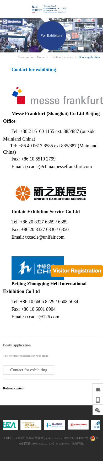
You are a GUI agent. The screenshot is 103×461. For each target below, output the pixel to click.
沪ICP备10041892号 (76, 437)
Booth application (89, 56)
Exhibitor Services (62, 56)
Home (41, 56)
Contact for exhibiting (28, 370)
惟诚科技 (78, 443)
